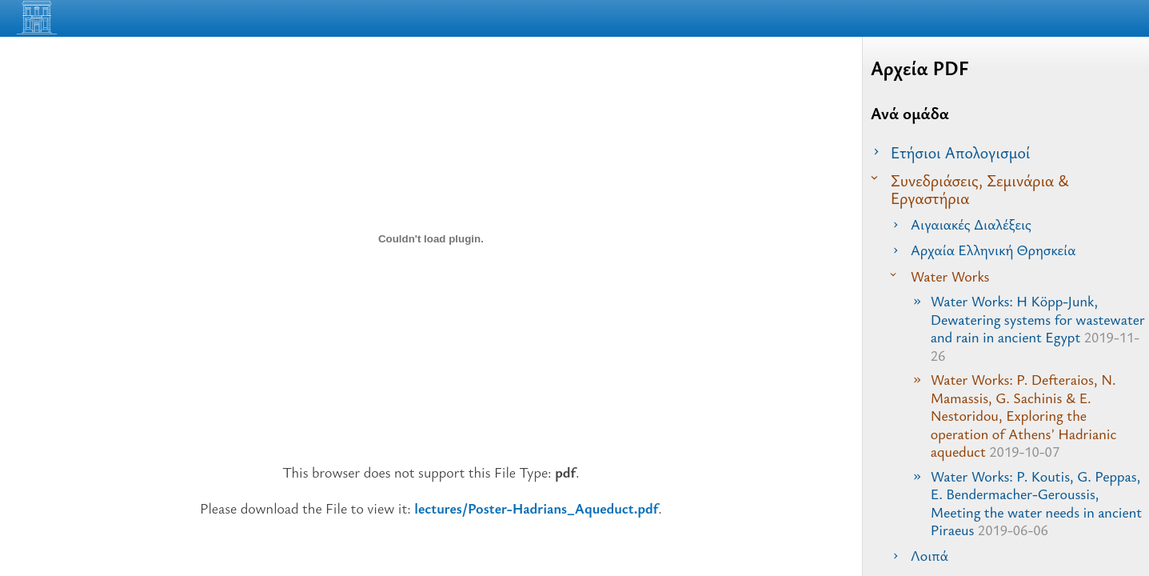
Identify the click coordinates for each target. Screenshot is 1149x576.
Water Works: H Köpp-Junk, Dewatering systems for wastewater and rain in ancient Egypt (1038, 328)
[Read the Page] (1117, 22)
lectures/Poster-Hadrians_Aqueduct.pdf (536, 508)
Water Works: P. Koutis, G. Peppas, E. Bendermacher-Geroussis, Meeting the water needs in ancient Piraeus (1036, 503)
